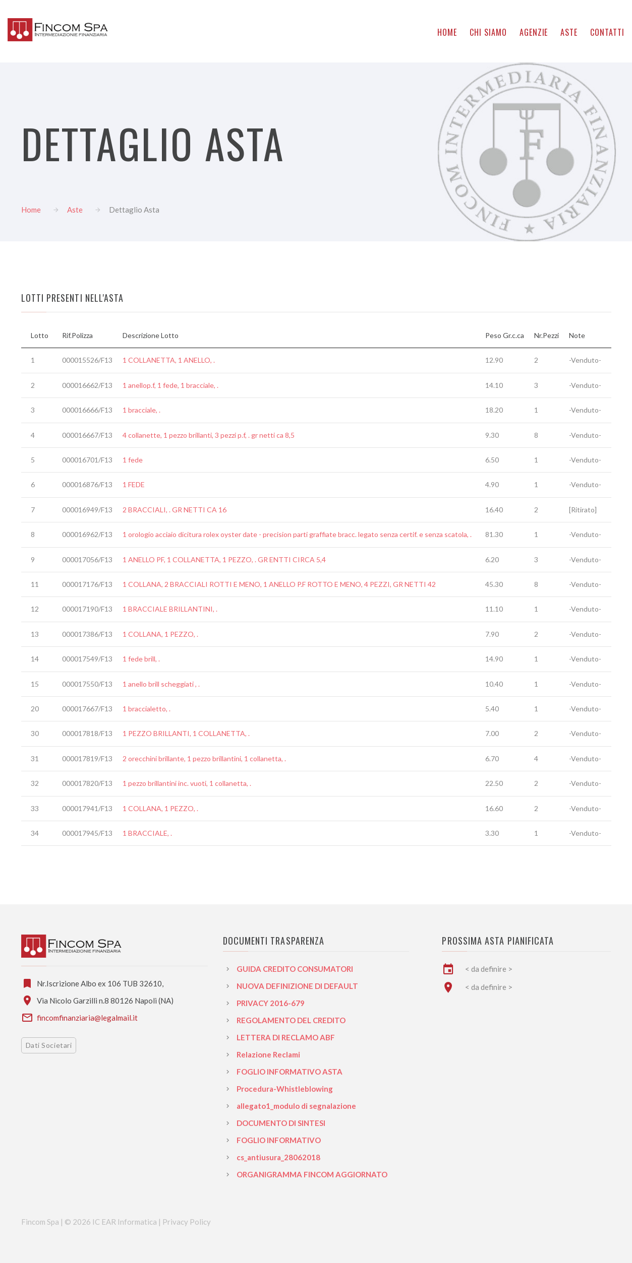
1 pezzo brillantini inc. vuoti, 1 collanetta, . (187, 783)
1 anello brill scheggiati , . (161, 684)
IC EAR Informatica (125, 1221)
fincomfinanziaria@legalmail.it (87, 1017)
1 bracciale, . (141, 410)
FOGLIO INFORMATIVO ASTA (289, 1071)
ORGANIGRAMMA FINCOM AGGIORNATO (312, 1174)
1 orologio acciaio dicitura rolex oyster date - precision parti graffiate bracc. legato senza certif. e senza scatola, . (297, 534)
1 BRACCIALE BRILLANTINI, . (170, 609)
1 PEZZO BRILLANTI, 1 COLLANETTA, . (186, 733)
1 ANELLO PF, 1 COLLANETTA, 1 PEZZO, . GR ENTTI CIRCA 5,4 (224, 559)
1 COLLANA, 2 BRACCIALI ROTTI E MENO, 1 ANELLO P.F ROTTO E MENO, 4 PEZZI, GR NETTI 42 (279, 584)
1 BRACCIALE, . (147, 833)
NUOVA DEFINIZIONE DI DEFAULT (297, 985)
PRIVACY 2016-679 (271, 1003)
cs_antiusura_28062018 (278, 1157)
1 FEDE (134, 484)
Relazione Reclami (268, 1054)
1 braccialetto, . (146, 708)
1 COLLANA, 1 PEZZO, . (160, 634)
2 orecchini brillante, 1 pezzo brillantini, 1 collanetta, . (204, 758)
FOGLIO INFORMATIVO (279, 1140)
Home (31, 209)
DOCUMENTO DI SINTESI (281, 1122)
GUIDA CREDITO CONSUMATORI (295, 968)
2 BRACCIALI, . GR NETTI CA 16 (174, 509)
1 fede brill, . (141, 658)
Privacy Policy (186, 1221)
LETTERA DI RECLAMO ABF (286, 1037)
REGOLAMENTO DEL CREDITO (291, 1020)
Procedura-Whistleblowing (285, 1088)
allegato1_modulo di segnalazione (296, 1105)
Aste (75, 209)
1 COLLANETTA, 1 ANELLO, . (169, 360)
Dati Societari (49, 1045)
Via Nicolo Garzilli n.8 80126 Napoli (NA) (105, 1000)
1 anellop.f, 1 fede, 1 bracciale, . (170, 385)
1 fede (133, 459)
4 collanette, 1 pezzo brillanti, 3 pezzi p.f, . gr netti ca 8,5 (209, 435)
